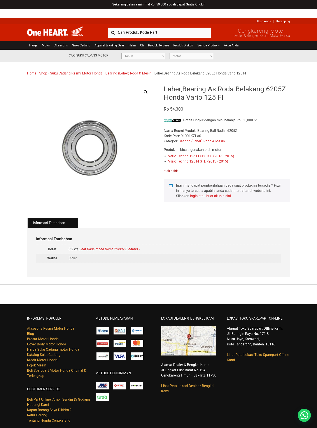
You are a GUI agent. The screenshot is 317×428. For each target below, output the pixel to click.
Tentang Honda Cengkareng (48, 411)
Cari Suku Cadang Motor (88, 46)
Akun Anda (263, 12)
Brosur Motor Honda (43, 330)
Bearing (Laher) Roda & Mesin (128, 64)
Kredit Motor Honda (42, 351)
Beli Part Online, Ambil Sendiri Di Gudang (58, 390)
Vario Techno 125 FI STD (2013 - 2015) (198, 152)
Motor (46, 36)
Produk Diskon (183, 36)
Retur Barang (37, 406)
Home (32, 64)
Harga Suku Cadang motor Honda (53, 340)
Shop (43, 64)
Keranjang (283, 12)
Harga (33, 36)
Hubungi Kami (38, 395)
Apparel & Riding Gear (109, 36)
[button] (146, 83)
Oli (142, 36)
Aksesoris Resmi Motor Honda (51, 319)
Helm (132, 36)
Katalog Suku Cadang (44, 346)
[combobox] (159, 23)
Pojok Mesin (36, 356)
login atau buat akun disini (210, 187)
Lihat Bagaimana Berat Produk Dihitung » (109, 240)
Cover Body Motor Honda (46, 335)
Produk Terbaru (158, 36)
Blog (30, 325)
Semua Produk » (208, 36)
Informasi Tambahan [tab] (49, 214)
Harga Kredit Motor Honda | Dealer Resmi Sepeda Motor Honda (59, 23)
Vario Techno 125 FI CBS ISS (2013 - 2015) (201, 147)
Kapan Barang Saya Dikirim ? (49, 401)
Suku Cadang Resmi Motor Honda (76, 64)
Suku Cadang (81, 36)
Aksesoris (61, 36)
